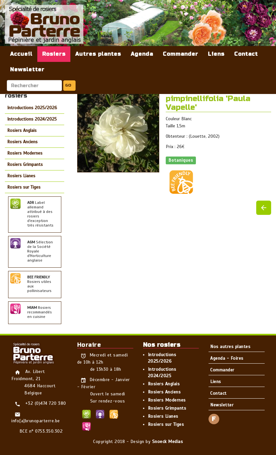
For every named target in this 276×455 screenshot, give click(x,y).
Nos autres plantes (230, 346)
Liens (216, 54)
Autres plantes (98, 54)
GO (68, 85)
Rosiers (54, 54)
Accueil (21, 54)
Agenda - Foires (227, 358)
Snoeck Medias (167, 441)
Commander (180, 54)
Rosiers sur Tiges (24, 187)
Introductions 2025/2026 (32, 108)
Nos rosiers (162, 344)
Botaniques (181, 160)
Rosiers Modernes (24, 153)
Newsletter (27, 69)
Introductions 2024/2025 (32, 119)
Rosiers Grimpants (25, 164)
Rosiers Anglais (22, 130)
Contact (246, 54)
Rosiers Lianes (21, 176)
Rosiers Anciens (22, 142)
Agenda (142, 54)
